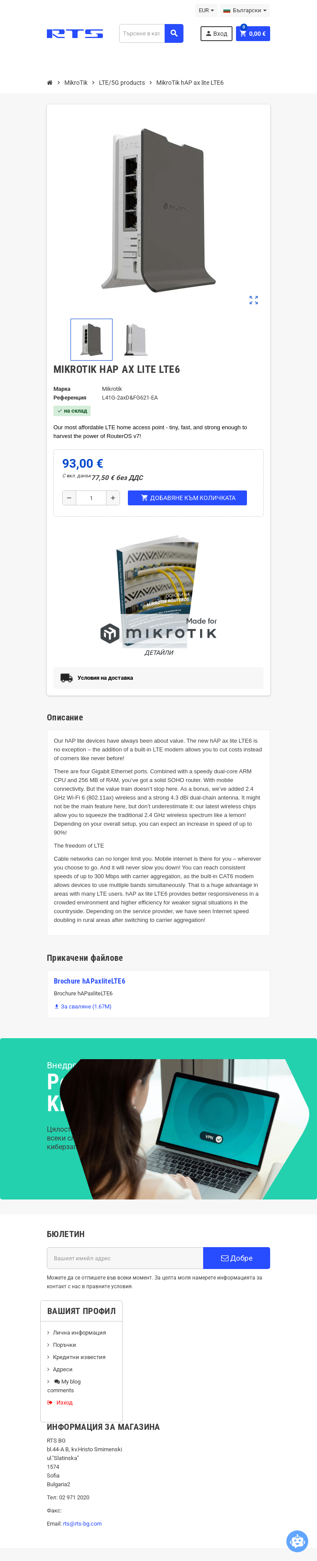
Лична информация (79, 1332)
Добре (237, 1258)
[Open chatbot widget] (297, 1541)
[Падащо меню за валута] (206, 10)
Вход (216, 33)
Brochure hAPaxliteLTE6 (89, 981)
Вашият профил (81, 1311)
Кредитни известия (79, 1357)
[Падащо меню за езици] (245, 10)
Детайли (158, 593)
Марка (61, 389)
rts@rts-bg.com (82, 1523)
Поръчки (64, 1345)
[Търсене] (151, 33)
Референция (69, 397)
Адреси (63, 1369)
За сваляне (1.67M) (83, 1006)
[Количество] (91, 498)
